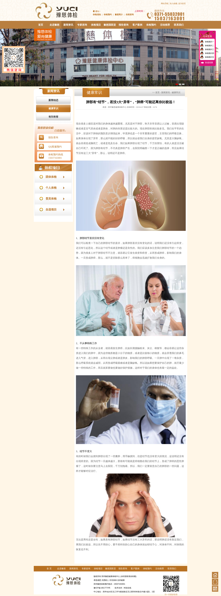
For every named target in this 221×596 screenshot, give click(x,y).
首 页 (49, 568)
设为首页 (182, 3)
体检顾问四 (209, 53)
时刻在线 (127, 588)
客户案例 (137, 24)
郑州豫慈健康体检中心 (110, 576)
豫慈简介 (119, 14)
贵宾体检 (51, 198)
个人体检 (51, 187)
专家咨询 (82, 24)
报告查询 (123, 24)
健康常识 (53, 108)
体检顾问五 (209, 57)
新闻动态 (53, 100)
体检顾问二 (209, 46)
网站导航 (164, 3)
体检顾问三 (209, 49)
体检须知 (97, 14)
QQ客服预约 (55, 146)
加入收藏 (173, 3)
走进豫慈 (54, 24)
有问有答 (53, 116)
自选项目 (51, 209)
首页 (40, 24)
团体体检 (51, 176)
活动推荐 (165, 24)
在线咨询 (130, 14)
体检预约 (108, 14)
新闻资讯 (68, 24)
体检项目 (96, 24)
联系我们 (179, 24)
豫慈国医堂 (110, 24)
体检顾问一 (209, 42)
